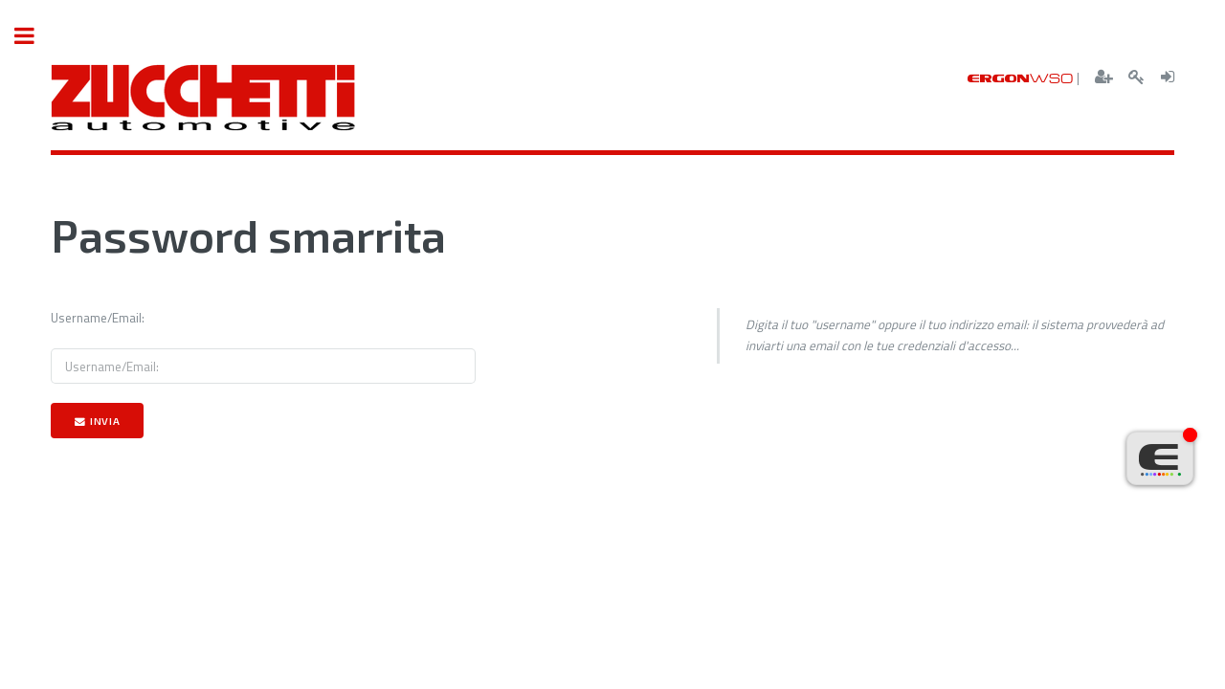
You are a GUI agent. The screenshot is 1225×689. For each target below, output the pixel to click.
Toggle (34, 36)
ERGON (1021, 78)
